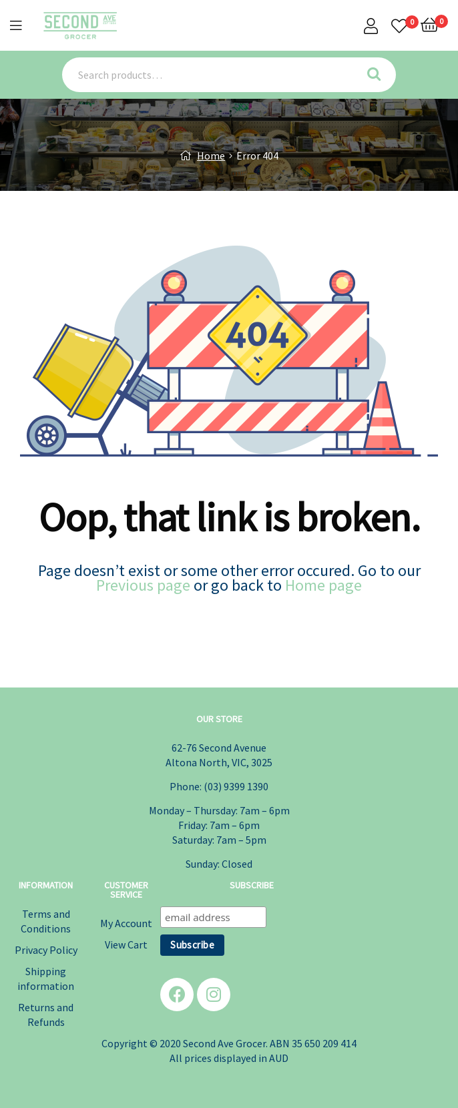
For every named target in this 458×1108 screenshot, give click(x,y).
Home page (323, 585)
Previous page (143, 585)
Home (211, 155)
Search (378, 74)
